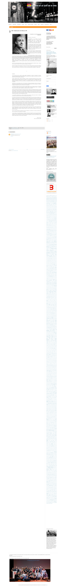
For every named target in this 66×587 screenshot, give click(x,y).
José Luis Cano (49, 362)
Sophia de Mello (55, 483)
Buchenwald (51, 252)
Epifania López (55, 300)
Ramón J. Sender (50, 462)
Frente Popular (51, 318)
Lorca (53, 394)
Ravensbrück (51, 466)
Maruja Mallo (52, 422)
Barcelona (47, 239)
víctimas (55, 498)
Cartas (54, 264)
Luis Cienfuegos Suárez (51, 397)
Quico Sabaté (55, 456)
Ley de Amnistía (54, 391)
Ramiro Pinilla (52, 460)
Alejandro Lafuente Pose (50, 209)
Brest (49, 251)
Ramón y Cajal (48, 465)
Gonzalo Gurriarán (53, 327)
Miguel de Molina (55, 429)
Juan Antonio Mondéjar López (49, 373)
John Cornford (51, 352)
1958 (53, 200)
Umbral (56, 492)
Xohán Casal (47, 502)
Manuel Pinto (50, 407)
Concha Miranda (55, 276)
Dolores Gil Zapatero (50, 287)
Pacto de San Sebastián (52, 442)
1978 (46, 202)
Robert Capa (49, 472)
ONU (56, 439)
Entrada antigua (42, 149)
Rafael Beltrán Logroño (54, 457)
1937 (56, 198)
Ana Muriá (51, 217)
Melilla (52, 427)
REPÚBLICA (10, 24)
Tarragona (56, 485)
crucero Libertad (48, 281)
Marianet (54, 419)
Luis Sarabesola (55, 399)
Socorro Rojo (52, 482)
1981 (49, 202)
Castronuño (53, 267)
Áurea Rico (56, 235)
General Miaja (48, 323)
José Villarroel (53, 369)
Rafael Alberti (50, 457)
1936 (54, 198)
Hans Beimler (54, 332)
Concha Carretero (48, 276)
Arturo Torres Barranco (54, 234)
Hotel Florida (55, 336)
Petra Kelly (50, 449)
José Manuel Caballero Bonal (51, 364)
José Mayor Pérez (49, 366)
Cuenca (50, 282)
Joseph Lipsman (55, 372)
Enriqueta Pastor (51, 300)
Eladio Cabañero (55, 292)
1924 (49, 197)
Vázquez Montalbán (48, 495)
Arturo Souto (50, 234)
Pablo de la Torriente (49, 441)
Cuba (52, 281)
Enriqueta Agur (51, 299)
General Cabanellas (55, 322)
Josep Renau (52, 372)
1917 (52, 196)
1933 (50, 198)
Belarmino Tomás (48, 244)
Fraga (50, 312)
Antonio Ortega (49, 230)
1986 (51, 202)
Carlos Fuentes (52, 257)
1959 (54, 200)
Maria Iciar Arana (52, 414)
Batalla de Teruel (50, 242)
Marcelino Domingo (53, 410)
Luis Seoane (47, 400)
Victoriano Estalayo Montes (48, 500)
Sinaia (49, 482)
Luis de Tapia (54, 397)
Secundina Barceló (55, 480)
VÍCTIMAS (23, 24)
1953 (46, 200)
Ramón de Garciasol (51, 461)
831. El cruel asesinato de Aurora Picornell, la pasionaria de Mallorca (53, 110)
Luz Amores (54, 400)
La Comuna (52, 386)
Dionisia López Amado (54, 285)
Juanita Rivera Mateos (48, 382)
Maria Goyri (49, 414)
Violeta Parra (54, 500)
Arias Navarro (51, 232)
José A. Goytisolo (48, 354)
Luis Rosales (50, 399)
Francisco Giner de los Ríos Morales (49, 315)
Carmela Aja (49, 259)
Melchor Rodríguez (50, 427)
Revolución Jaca (48, 470)
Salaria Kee (54, 477)
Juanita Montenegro (55, 381)
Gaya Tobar (47, 322)
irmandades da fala (48, 341)
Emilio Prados (48, 297)
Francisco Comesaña (50, 314)
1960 (56, 200)
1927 (52, 197)
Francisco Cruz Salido (55, 314)
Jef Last (50, 346)
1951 (54, 199)
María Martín (47, 416)
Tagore (53, 485)
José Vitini (56, 369)
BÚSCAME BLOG (47, 24)
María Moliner (53, 416)
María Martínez (50, 416)
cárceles (51, 256)
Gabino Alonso (49, 132)
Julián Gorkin (49, 383)
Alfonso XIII (51, 211)
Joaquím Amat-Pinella (54, 349)
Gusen (54, 331)
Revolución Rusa (52, 470)
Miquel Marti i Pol (51, 432)
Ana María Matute (48, 217)
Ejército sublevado (54, 291)
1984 (50, 202)
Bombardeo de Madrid (49, 250)
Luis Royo (52, 399)
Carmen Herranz (49, 262)
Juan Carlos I (49, 374)
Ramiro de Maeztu (49, 460)
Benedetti (51, 244)
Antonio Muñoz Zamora (53, 229)
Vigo (52, 500)
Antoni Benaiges (53, 225)
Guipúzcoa (49, 331)
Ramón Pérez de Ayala (54, 463)
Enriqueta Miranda (55, 299)
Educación (50, 291)
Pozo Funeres (52, 453)
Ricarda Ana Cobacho (51, 471)
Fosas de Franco (48, 312)
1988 (52, 202)
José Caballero (48, 357)
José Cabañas (51, 357)
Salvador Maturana (55, 478)
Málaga (47, 401)
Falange (49, 304)
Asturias (51, 235)
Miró (54, 432)
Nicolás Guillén (49, 437)
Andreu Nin (50, 220)
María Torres (49, 133)
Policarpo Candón (48, 452)
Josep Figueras (49, 372)
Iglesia (47, 338)
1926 (51, 197)
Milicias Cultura (55, 431)
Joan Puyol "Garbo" (50, 349)
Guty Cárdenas (49, 332)
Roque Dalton (52, 475)
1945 (47, 199)
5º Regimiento (54, 203)
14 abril (51, 195)
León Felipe (47, 389)
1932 (48, 198)
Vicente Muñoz (55, 497)
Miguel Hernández (51, 430)
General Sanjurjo (48, 325)
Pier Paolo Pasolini (52, 450)
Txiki (50, 492)
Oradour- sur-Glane (50, 440)
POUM (49, 453)
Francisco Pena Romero (50, 316)
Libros (55, 393)
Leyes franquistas (52, 392)
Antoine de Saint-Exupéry (49, 225)
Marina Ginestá (55, 420)
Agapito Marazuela (53, 205)
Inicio (27, 149)
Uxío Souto (53, 493)
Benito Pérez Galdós (54, 244)
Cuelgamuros (47, 282)
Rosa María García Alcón (49, 476)
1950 (53, 199)
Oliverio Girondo (53, 439)
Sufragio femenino (51, 485)
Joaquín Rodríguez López (50, 351)
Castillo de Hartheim (50, 267)
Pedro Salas (54, 447)
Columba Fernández (48, 274)
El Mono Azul (51, 292)
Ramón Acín (55, 460)
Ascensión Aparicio (48, 235)
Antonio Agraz (47, 227)
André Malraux (55, 219)
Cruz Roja (51, 281)
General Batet (50, 322)
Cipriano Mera (47, 272)
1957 (52, 200)
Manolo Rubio (49, 402)
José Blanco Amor (55, 356)
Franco (52, 317)
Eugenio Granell (48, 302)
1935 (52, 198)
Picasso (50, 450)
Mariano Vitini (50, 420)
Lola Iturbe (49, 394)
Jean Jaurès (47, 346)
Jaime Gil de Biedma (53, 344)
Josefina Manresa (50, 371)
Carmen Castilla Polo (52, 260)
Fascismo (56, 304)
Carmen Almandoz (52, 259)
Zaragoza (47, 503)
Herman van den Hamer (48, 334)
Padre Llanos (55, 442)
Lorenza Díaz (55, 394)
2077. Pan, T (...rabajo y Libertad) (52, 114)
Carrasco (47, 264)
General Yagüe (52, 325)
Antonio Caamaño (55, 227)
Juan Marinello (51, 378)
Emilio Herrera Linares (50, 296)
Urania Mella (50, 493)
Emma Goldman (52, 297)
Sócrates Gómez (55, 482)
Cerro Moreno (49, 269)
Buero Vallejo (55, 252)
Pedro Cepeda (55, 445)
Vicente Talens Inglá (52, 498)
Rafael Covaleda (50, 458)
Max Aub (47, 426)
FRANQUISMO (19, 24)
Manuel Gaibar (52, 405)
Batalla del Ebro (53, 242)
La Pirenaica (49, 387)
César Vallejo (51, 270)
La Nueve (55, 386)
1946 (48, 199)
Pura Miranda (55, 455)
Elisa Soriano (47, 294)
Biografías (47, 246)
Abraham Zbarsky (48, 204)
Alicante (54, 212)
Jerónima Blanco (53, 346)
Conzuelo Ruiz (47, 279)
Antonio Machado (48, 229)
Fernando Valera (55, 310)
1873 (54, 195)
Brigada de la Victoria (53, 251)
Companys (55, 275)
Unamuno (47, 493)
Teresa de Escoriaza (55, 487)
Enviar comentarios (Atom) (15, 150)
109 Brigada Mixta (48, 195)
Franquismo (48, 318)
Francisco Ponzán (49, 317)
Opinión (47, 440)
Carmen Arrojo (55, 259)
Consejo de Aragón (55, 277)
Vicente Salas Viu (48, 498)
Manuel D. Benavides (51, 404)
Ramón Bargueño (48, 461)
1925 (50, 197)
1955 (49, 200)
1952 (56, 199)
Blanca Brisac (50, 246)
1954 (48, 200)
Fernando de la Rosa (48, 309)
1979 (48, 202)
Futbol (47, 319)
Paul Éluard (54, 444)
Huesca (49, 337)
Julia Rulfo (47, 383)
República (52, 467)
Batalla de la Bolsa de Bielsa (51, 241)
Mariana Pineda (50, 419)
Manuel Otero (47, 407)
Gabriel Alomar (51, 319)
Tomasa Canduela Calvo (54, 490)
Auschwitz (56, 236)
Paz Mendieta (52, 445)
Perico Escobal (47, 449)
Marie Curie (52, 420)
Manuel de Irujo (55, 404)
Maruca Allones (49, 422)
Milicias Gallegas (48, 432)
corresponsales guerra (51, 280)
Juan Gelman (55, 376)
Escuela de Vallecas (50, 301)
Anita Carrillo (55, 224)
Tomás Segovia (49, 490)
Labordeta (54, 387)
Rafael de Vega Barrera (54, 458)
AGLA (56, 205)
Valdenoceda (55, 493)
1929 (54, 197)
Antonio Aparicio (51, 227)
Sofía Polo (47, 483)
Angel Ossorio (50, 221)
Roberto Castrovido (53, 472)
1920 (55, 196)
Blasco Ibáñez (50, 247)
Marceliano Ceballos (51, 409)
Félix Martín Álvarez (52, 307)
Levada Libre (49, 391)
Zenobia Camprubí (50, 503)
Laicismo (56, 387)
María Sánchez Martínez (54, 417)
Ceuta (53, 270)
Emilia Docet (54, 295)
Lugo (50, 396)
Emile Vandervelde (48, 295)
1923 (47, 197)
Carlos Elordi (49, 257)
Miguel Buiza (52, 429)
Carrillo (52, 264)
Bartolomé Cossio (53, 239)
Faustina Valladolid (48, 305)
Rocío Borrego (52, 473)
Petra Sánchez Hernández (54, 449)
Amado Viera (49, 215)
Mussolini (50, 434)
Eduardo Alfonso (53, 289)
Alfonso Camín (55, 210)
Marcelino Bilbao (55, 409)
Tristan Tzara (47, 492)
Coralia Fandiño (51, 279)
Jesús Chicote (54, 347)
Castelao (51, 266)
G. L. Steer (49, 319)
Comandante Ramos (52, 274)
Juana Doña (50, 381)
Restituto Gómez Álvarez (54, 468)
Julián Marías (55, 383)
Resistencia (50, 468)
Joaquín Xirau (55, 351)
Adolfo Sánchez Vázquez (49, 205)
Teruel (54, 488)
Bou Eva (48, 251)
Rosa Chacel (55, 475)
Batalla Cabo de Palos (52, 240)
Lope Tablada (51, 394)
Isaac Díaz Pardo (53, 341)
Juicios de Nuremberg (53, 382)
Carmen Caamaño (48, 260)
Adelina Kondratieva (55, 204)
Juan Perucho (55, 379)
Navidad (53, 435)
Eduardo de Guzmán (52, 290)
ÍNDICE (51, 24)
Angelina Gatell (48, 224)
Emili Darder (51, 295)
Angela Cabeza (53, 222)
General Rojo (51, 324)
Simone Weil (47, 482)
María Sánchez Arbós (50, 417)
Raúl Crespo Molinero (52, 465)
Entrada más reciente (11, 149)
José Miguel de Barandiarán (54, 366)
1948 (50, 199)
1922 (46, 197)
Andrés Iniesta (47, 220)
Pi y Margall (47, 450)
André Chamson (51, 219)
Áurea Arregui (53, 235)
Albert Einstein (49, 207)
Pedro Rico (51, 447)
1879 (55, 195)
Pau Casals (51, 444)
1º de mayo (54, 202)
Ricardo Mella (55, 471)
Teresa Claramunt (51, 487)
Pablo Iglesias (53, 441)
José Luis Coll (52, 362)
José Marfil (56, 364)
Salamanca (51, 477)
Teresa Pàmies (47, 488)
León (56, 388)
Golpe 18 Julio (49, 327)
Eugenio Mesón (51, 302)
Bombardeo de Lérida (54, 249)
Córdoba (54, 279)
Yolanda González (53, 502)
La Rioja (51, 387)
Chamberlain (55, 270)
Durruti (47, 289)
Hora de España (51, 336)
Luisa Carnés (50, 400)
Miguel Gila (47, 430)
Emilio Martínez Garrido (54, 296)
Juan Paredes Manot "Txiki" (51, 379)
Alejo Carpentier (55, 209)
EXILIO (26, 24)
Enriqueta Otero (48, 300)
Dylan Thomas (49, 289)
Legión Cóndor (50, 388)
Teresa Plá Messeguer (51, 488)
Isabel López (53, 342)
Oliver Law (51, 439)
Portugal (56, 452)
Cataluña (56, 267)
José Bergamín (51, 356)
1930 (56, 197)
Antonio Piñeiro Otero (53, 230)
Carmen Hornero (53, 262)
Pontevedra (51, 452)
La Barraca (50, 386)
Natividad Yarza (48, 435)
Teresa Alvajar (47, 487)
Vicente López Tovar (51, 497)
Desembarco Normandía (48, 284)
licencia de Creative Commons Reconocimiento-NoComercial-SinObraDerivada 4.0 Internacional (51, 157)
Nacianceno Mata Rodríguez (54, 434)
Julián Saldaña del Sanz (48, 384)
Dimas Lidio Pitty (50, 285)
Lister (47, 394)
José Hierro (47, 361)
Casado (51, 265)
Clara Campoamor (54, 272)
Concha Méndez (51, 276)
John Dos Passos (55, 352)
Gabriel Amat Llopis (55, 319)
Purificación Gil (47, 456)
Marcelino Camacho (48, 410)
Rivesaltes (47, 472)
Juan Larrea (47, 378)
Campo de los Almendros (50, 254)
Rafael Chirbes (47, 458)
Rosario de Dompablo (54, 476)
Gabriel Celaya (48, 320)
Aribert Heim (53, 232)
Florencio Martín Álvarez (48, 311)
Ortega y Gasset (55, 440)
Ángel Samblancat (50, 222)
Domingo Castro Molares (54, 287)
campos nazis (52, 255)
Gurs (52, 331)
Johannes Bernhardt (48, 352)
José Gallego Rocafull (48, 359)
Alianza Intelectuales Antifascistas (50, 212)
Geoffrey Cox (55, 325)
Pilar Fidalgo (55, 450)
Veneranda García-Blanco (53, 495)
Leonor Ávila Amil (51, 389)
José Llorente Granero (51, 361)
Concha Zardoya (51, 277)
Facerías (47, 304)
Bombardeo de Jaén (48, 249)
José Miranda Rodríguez (48, 367)
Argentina (48, 232)
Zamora (56, 502)
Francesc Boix (53, 312)
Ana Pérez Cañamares (54, 217)
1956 (50, 200)
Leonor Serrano (55, 389)
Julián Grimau (52, 383)
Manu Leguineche (52, 402)
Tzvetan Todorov (53, 492)
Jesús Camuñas (51, 347)
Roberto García (49, 473)
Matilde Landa (50, 425)
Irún (51, 341)
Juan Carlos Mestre (53, 374)
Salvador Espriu (51, 478)
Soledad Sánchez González (51, 483)
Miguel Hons (55, 430)
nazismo (55, 435)
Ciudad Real (51, 272)
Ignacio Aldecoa (50, 338)
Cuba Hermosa (55, 281)
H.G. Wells (52, 332)
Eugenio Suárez (55, 302)
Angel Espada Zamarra (54, 220)
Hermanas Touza (52, 334)
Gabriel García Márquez (52, 320)
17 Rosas (52, 195)
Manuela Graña (47, 409)
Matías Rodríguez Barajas (54, 424)
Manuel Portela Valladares (54, 407)
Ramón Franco (55, 461)
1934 (51, 198)
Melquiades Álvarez (55, 427)
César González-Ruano (53, 269)
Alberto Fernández (53, 207)
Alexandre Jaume (52, 210)
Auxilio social (47, 237)
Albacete (47, 207)
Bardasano (50, 239)
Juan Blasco (53, 373)
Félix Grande (49, 307)
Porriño (54, 452)
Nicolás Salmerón (52, 437)
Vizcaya (55, 501)
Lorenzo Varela (52, 395)
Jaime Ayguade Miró (48, 344)
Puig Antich (52, 455)
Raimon (47, 460)
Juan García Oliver (52, 376)
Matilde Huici (47, 425)
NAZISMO (35, 24)
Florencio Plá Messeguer (54, 311)
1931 (47, 198)
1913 (49, 196)
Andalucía (49, 219)
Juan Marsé (54, 378)
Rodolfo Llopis (55, 473)
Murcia (48, 434)
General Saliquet (55, 324)
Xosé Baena (50, 502)
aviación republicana (54, 237)
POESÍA (39, 24)
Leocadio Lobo (53, 388)
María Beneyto (51, 412)
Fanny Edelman (52, 304)
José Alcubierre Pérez (53, 354)
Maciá (56, 400)
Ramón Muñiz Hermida (50, 463)
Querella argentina (52, 456)
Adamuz (51, 204)
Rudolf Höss (49, 477)
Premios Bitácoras (55, 453)
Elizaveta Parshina (55, 294)
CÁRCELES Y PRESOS (30, 24)
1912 (48, 196)
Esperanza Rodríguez (55, 301)
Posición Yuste (47, 453)
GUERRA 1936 (14, 24)
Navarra (51, 435)
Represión (49, 467)
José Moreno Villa (53, 367)
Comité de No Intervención (51, 275)
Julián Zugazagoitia (53, 384)
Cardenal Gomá (53, 256)
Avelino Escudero (50, 237)
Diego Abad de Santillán (53, 284)
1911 (47, 196)
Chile (50, 271)
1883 (56, 195)
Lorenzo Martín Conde (48, 395)
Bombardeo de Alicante (54, 247)
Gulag (51, 331)
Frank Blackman (55, 317)
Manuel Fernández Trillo (48, 405)
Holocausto (47, 336)
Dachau (56, 282)
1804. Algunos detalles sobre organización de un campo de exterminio (53, 106)
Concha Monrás (47, 277)
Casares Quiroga (53, 265)
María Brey (54, 412)
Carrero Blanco (49, 264)
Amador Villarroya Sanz (53, 215)
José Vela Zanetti (49, 369)
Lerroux (47, 391)
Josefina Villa (54, 371)
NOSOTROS (42, 24)
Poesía (55, 451)
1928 (53, 197)
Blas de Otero (53, 246)
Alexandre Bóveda (48, 210)
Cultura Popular (53, 282)
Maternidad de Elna (50, 424)
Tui (49, 492)
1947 (49, 199)
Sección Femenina (51, 480)
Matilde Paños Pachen (54, 425)
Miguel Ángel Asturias (48, 429)
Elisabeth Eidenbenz (51, 294)
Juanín (52, 381)
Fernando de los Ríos (52, 309)
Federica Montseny (52, 305)
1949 (52, 199)
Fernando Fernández (51, 310)
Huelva (47, 337)
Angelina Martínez (52, 224)
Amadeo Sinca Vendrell (52, 214)
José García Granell (52, 359)
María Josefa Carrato (53, 415)
